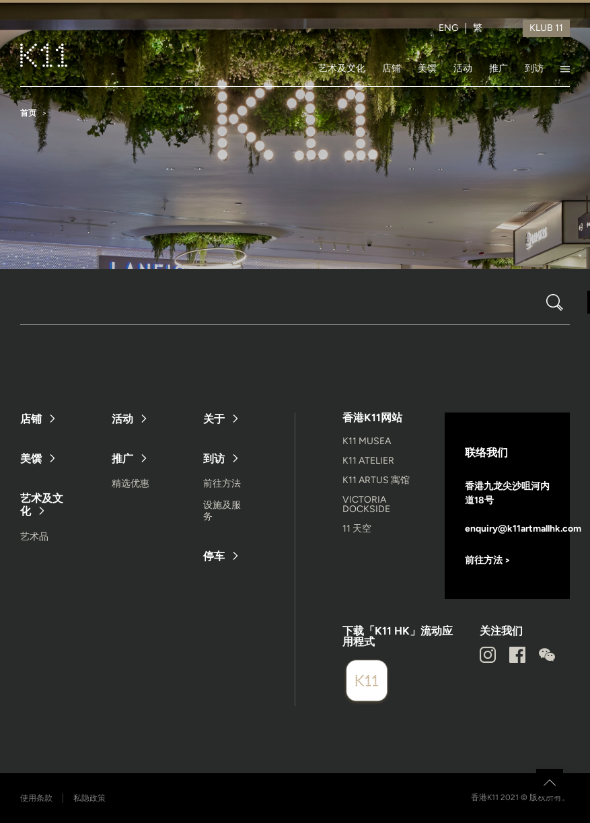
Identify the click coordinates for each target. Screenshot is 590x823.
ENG (449, 28)
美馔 (427, 68)
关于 (214, 419)
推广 (498, 68)
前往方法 (222, 483)
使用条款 (36, 798)
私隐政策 (89, 798)
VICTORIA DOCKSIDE (366, 504)
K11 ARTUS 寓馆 (376, 480)
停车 (214, 556)
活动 (462, 68)
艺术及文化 (341, 68)
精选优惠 (130, 483)
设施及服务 (222, 510)
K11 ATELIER (368, 460)
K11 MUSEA (366, 441)
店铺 (391, 68)
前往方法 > (488, 560)
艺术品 (34, 536)
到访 (534, 68)
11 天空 (356, 528)
